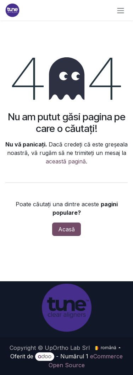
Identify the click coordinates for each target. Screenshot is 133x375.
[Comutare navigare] (120, 10)
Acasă (66, 229)
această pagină (66, 161)
